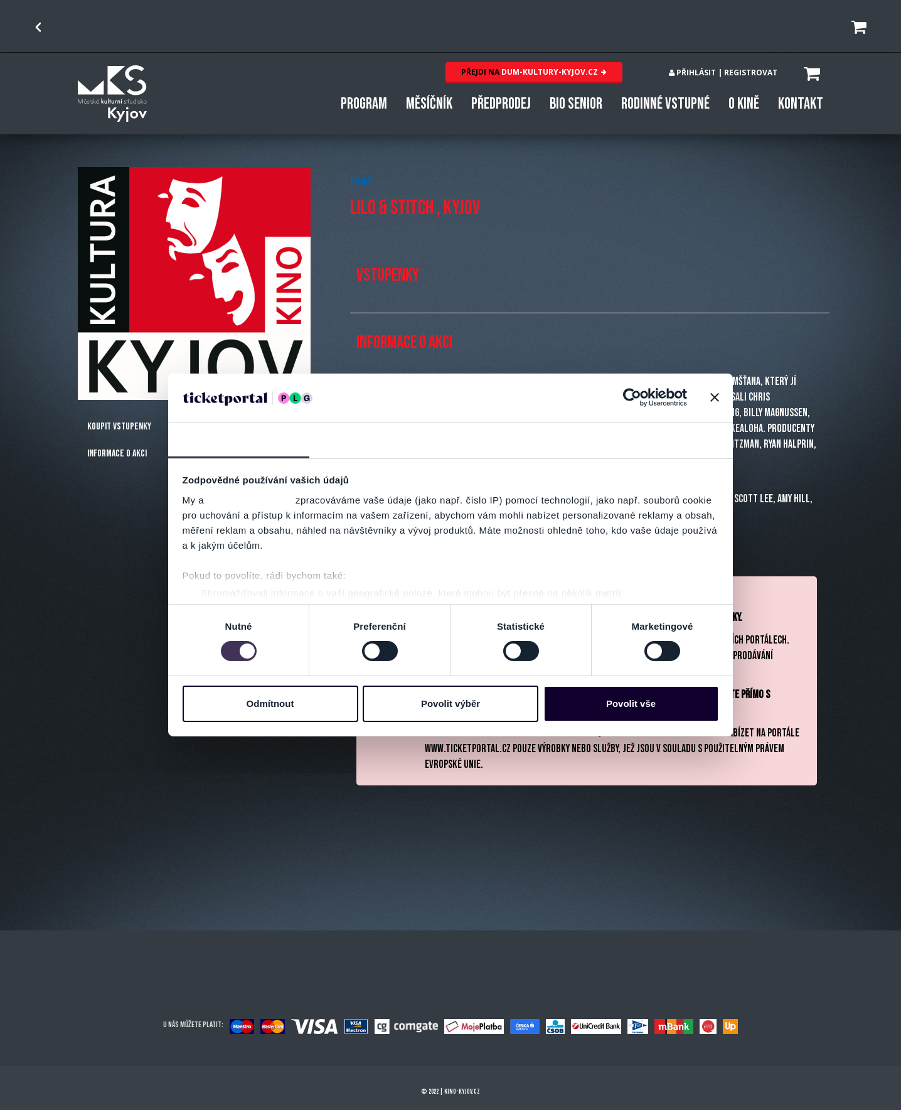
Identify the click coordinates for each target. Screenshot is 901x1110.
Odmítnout (270, 703)
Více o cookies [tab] (662, 439)
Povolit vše (631, 703)
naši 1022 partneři (250, 500)
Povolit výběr (450, 703)
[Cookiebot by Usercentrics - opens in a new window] (632, 397)
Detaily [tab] (380, 439)
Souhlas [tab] (238, 439)
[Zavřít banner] (714, 397)
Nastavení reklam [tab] (521, 439)
